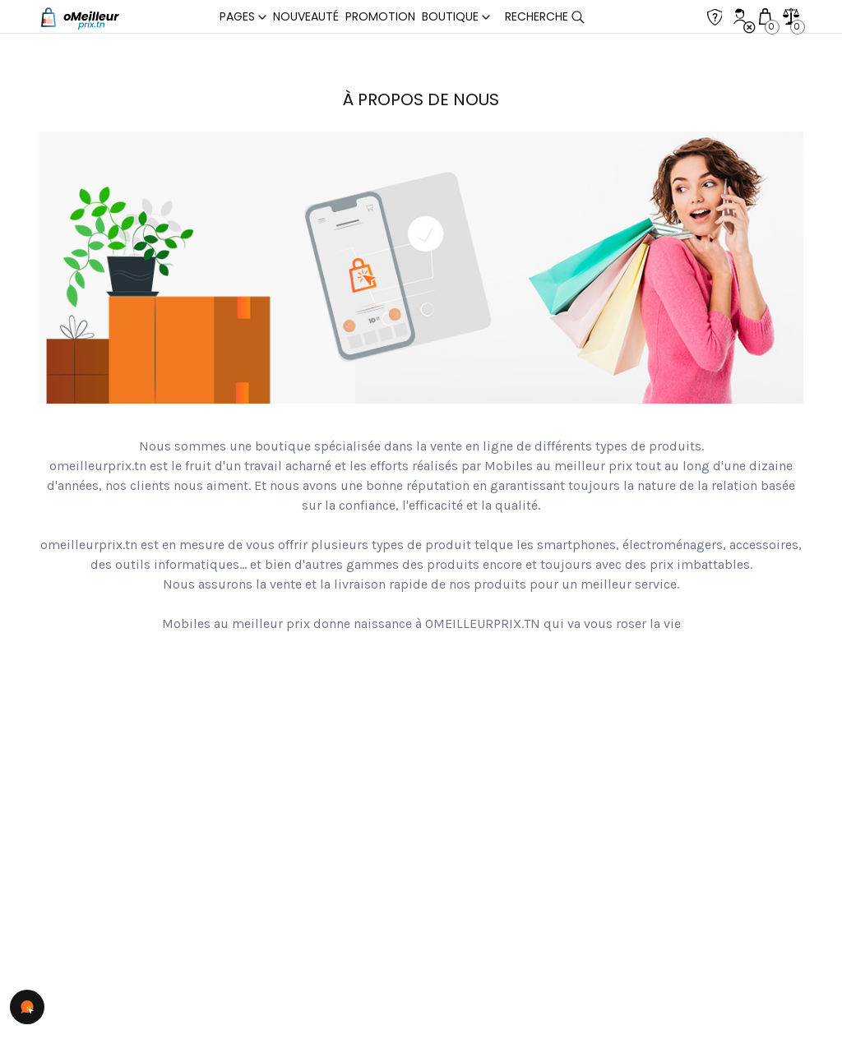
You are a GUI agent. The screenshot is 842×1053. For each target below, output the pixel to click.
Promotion (380, 16)
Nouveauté (306, 16)
